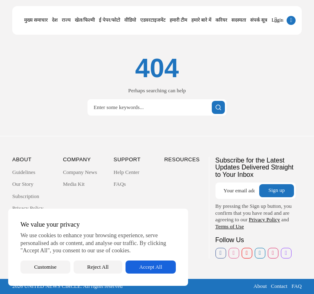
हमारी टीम (178, 20)
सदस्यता (238, 20)
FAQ (297, 286)
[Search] (157, 107)
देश (55, 20)
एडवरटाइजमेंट (153, 20)
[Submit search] (218, 107)
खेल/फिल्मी (85, 20)
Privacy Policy (27, 208)
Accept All (150, 267)
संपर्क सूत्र (258, 20)
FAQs (120, 184)
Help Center (126, 172)
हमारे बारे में (201, 20)
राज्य (66, 20)
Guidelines (23, 172)
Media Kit (74, 184)
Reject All (97, 267)
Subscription (25, 196)
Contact (279, 286)
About (260, 286)
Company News (80, 172)
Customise (45, 267)
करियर (221, 20)
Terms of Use (229, 226)
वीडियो (130, 20)
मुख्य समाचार (36, 20)
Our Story (23, 184)
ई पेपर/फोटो (109, 20)
